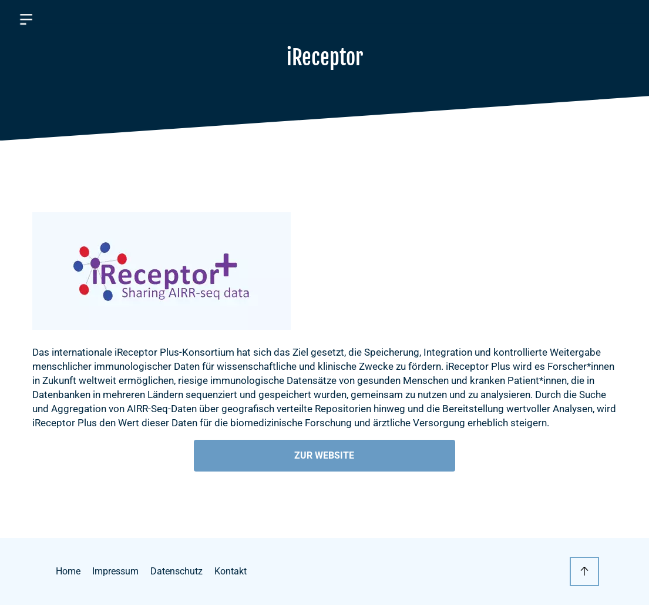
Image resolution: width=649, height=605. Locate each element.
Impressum (115, 571)
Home (68, 571)
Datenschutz (176, 571)
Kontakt (230, 571)
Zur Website (324, 455)
